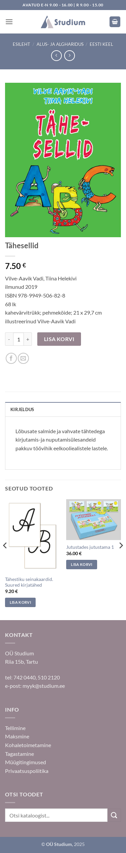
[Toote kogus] (18, 339)
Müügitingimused (25, 762)
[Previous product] (69, 55)
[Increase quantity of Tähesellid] (28, 339)
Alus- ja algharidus (60, 44)
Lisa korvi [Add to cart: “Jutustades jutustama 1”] (81, 564)
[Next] (121, 559)
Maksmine (17, 736)
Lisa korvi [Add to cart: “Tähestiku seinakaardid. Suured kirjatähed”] (20, 602)
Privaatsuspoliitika (26, 771)
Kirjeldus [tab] (22, 409)
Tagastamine (19, 753)
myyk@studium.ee (44, 685)
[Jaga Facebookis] (11, 358)
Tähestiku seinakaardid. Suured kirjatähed (29, 582)
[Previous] (5, 559)
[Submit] (114, 815)
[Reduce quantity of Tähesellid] (9, 339)
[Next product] (56, 55)
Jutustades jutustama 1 (90, 547)
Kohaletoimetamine (28, 745)
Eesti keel (101, 44)
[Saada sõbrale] (23, 358)
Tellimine (15, 728)
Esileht (21, 44)
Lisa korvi (59, 339)
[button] (9, 21)
